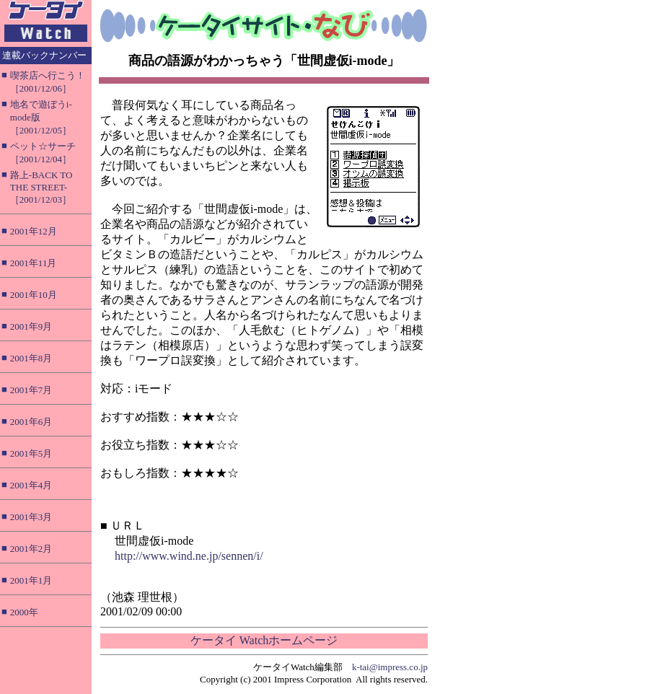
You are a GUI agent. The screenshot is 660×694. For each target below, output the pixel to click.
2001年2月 (31, 548)
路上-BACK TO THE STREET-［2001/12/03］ (41, 187)
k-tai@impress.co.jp (390, 667)
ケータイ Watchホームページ (264, 640)
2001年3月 (31, 516)
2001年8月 (31, 358)
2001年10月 (33, 294)
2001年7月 (31, 390)
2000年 (24, 612)
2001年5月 (31, 453)
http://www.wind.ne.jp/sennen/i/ (189, 556)
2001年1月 (31, 580)
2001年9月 (31, 326)
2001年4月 (31, 485)
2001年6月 (31, 421)
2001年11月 (33, 263)
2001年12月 (33, 231)
